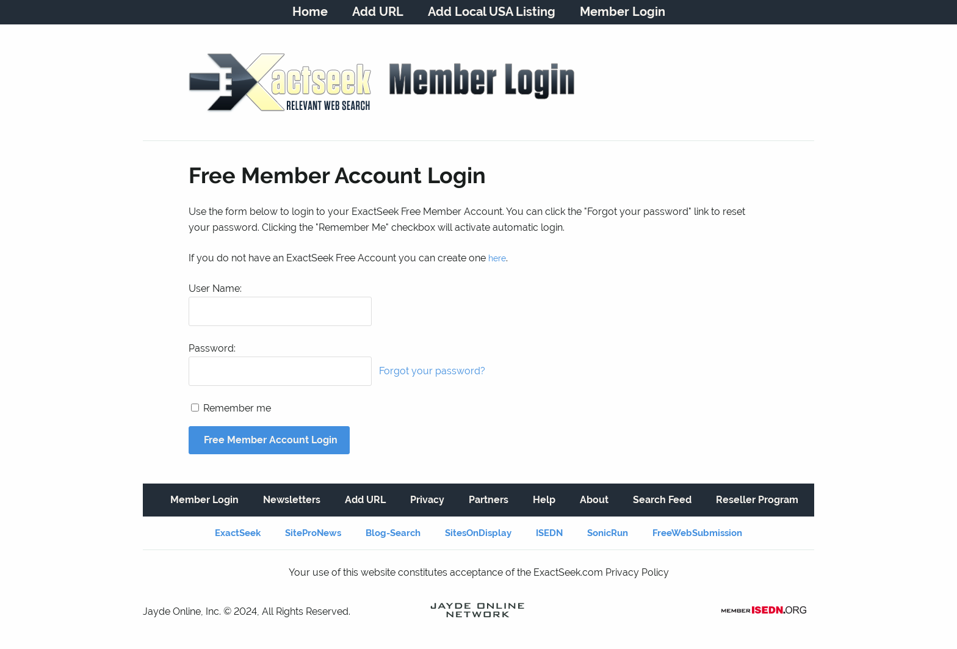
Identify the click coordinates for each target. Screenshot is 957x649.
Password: (212, 348)
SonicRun (607, 533)
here (497, 258)
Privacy (427, 500)
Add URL (377, 11)
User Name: (215, 288)
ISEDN (549, 533)
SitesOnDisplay (478, 533)
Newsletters (291, 500)
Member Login (622, 11)
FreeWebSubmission (697, 533)
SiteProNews (313, 533)
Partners (488, 500)
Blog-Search (393, 533)
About (594, 500)
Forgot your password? (432, 371)
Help (544, 500)
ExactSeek (238, 533)
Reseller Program (757, 500)
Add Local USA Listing (491, 11)
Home (310, 11)
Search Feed (662, 500)
